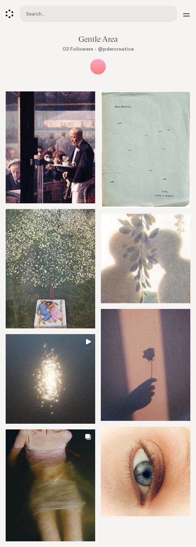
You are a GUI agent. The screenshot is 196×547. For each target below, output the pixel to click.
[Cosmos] (9, 14)
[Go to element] (50, 268)
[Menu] (186, 14)
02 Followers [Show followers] (78, 49)
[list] (98, 319)
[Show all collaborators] (98, 66)
